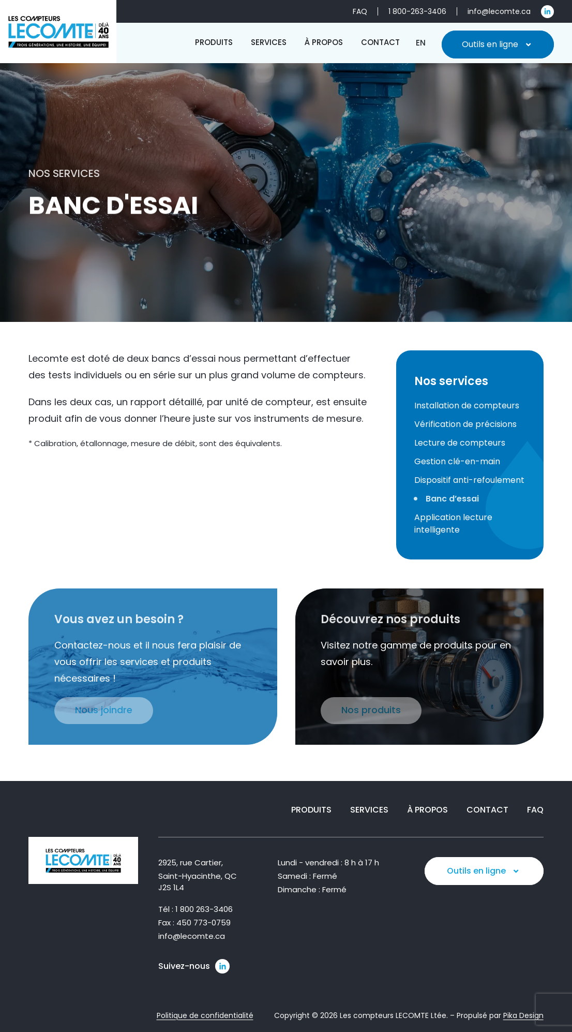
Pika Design (523, 1015)
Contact (487, 810)
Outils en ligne (498, 44)
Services (369, 810)
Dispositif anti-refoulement (469, 480)
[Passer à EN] (421, 42)
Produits (311, 810)
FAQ (535, 810)
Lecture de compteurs (459, 443)
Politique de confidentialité (205, 1015)
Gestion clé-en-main (457, 461)
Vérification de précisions (465, 424)
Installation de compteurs (466, 405)
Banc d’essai (452, 499)
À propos (427, 810)
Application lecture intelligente (453, 523)
